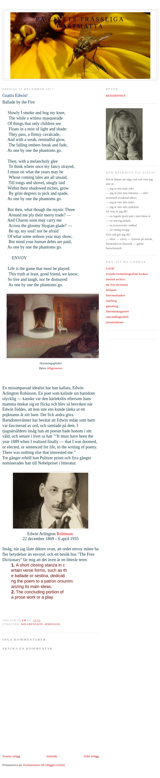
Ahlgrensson (54, 368)
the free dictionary (117, 284)
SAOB (110, 268)
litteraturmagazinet (117, 311)
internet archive (115, 279)
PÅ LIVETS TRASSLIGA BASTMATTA (80, 23)
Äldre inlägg (91, 756)
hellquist (111, 290)
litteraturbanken (115, 295)
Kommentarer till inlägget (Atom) (44, 765)
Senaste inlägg (11, 756)
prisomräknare (115, 322)
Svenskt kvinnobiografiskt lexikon (127, 274)
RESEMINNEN (116, 95)
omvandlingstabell (117, 317)
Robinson (65, 533)
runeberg (111, 300)
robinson (52, 624)
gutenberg (112, 306)
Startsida (51, 756)
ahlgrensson (32, 624)
